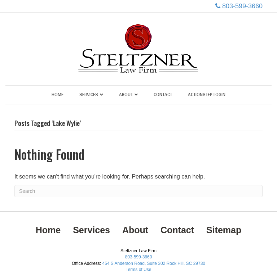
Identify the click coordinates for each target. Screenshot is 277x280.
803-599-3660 (242, 6)
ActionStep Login (206, 94)
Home (57, 94)
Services (88, 94)
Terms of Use (138, 269)
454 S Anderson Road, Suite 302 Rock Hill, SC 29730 (153, 263)
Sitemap (223, 230)
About (126, 94)
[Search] (138, 191)
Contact (163, 94)
